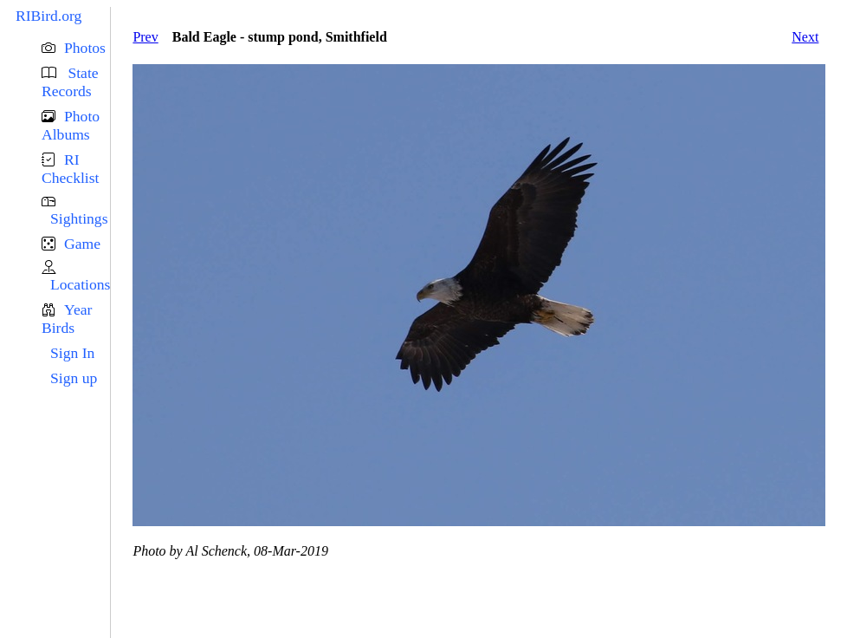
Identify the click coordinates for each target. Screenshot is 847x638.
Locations (80, 284)
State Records (70, 82)
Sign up (73, 378)
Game (82, 243)
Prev (145, 36)
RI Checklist (70, 168)
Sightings (78, 218)
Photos (85, 47)
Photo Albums (71, 125)
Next (805, 36)
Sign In (72, 352)
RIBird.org (48, 15)
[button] (76, 48)
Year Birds (67, 318)
